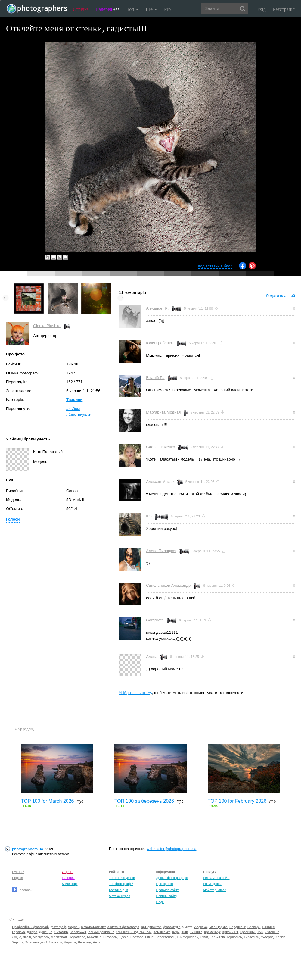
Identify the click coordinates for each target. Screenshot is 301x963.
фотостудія (172, 927)
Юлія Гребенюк (159, 343)
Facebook (22, 890)
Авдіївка (200, 927)
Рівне (149, 937)
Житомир (61, 932)
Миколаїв (94, 937)
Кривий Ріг (230, 932)
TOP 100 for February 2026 (237, 801)
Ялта (96, 942)
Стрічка (81, 9)
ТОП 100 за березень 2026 (144, 801)
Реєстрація (284, 9)
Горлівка (18, 932)
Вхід (261, 9)
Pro (167, 9)
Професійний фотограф (30, 927)
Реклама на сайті (216, 878)
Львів (27, 937)
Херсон (17, 942)
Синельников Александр (168, 585)
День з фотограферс (172, 878)
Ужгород (267, 937)
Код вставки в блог (215, 266)
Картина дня (118, 890)
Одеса (123, 937)
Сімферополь (187, 937)
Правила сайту (167, 890)
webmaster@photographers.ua (172, 849)
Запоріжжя (78, 932)
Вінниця (268, 927)
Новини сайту (166, 896)
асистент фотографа (123, 927)
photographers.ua (27, 849)
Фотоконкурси (119, 896)
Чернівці (84, 942)
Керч (175, 932)
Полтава (136, 937)
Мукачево (77, 937)
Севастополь (165, 937)
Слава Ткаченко (160, 447)
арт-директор (151, 927)
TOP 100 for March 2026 (47, 801)
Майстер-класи (214, 890)
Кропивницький (251, 932)
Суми (204, 937)
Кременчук (212, 932)
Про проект (164, 884)
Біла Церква (218, 927)
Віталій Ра (155, 377)
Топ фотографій (121, 884)
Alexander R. (157, 308)
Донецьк (45, 932)
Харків (280, 937)
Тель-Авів (217, 937)
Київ (185, 932)
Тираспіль (251, 937)
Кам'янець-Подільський (133, 932)
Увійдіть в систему (135, 692)
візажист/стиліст (93, 927)
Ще (151, 9)
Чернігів (70, 942)
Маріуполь (41, 937)
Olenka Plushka (47, 326)
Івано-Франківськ (101, 932)
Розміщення (212, 884)
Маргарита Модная (163, 412)
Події (160, 902)
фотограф (58, 927)
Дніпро (32, 932)
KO (149, 516)
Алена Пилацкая (161, 551)
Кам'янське (162, 932)
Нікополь (110, 937)
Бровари (254, 927)
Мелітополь (60, 937)
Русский (18, 872)
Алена (151, 656)
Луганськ (272, 932)
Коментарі (70, 884)
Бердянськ (237, 927)
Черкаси (55, 942)
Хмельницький (36, 942)
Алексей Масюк (160, 481)
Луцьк (16, 937)
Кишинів (196, 932)
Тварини (74, 399)
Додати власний (280, 295)
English (17, 878)
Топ (132, 9)
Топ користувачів (122, 878)
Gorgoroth (155, 620)
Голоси (13, 519)
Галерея (107, 9)
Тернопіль (234, 937)
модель (73, 927)
